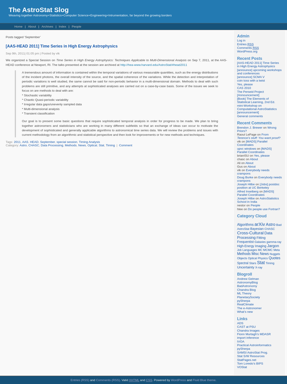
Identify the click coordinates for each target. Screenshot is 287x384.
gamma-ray (274, 242)
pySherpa (243, 300)
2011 (17, 142)
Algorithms (245, 225)
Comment (125, 145)
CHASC (33, 145)
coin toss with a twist (251, 80)
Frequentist (245, 242)
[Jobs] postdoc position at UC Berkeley (258, 186)
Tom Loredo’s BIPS (250, 363)
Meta (277, 250)
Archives (47, 26)
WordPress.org (247, 51)
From (258, 136)
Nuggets (275, 254)
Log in (241, 40)
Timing (110, 145)
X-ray (258, 267)
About (32, 26)
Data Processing (52, 145)
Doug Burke (245, 177)
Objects (242, 258)
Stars (252, 263)
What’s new (245, 311)
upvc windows (246, 148)
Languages (249, 250)
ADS (240, 323)
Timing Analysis (89, 142)
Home (18, 26)
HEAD (34, 142)
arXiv (259, 224)
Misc (255, 254)
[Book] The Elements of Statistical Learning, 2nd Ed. (256, 100)
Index (62, 26)
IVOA (240, 341)
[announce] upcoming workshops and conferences (259, 71)
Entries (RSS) (80, 380)
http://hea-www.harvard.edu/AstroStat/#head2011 (153, 65)
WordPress (178, 380)
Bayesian (257, 229)
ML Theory (244, 293)
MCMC (268, 250)
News (82, 145)
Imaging (260, 246)
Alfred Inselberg (247, 191)
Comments (248, 48)
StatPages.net (246, 360)
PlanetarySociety (248, 297)
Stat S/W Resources (250, 356)
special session (67, 142)
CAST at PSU (246, 326)
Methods (70, 145)
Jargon (273, 246)
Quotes (274, 258)
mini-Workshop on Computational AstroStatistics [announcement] (257, 109)
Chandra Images (248, 330)
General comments (250, 116)
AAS (25, 142)
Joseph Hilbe (246, 184)
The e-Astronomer (249, 308)
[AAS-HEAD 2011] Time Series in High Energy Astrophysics (62, 46)
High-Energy (245, 246)
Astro (23, 145)
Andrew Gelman (248, 278)
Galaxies (260, 242)
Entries (245, 44)
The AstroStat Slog (39, 9)
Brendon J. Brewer (249, 127)
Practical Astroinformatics (254, 345)
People (76, 26)
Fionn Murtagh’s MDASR (254, 334)
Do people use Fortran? (264, 209)
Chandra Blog (246, 289)
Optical (92, 145)
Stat (101, 145)
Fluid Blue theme (204, 380)
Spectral (242, 263)
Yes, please (245, 84)
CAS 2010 (244, 88)
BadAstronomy (247, 286)
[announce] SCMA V (250, 77)
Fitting (261, 237)
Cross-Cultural (250, 233)
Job (239, 250)
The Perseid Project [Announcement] (250, 93)
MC (260, 250)
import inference (248, 337)
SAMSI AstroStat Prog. (252, 352)
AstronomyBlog (247, 282)
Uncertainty (245, 267)
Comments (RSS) (108, 380)
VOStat (242, 367)
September (47, 142)
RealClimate (245, 304)
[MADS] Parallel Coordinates (252, 143)
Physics (263, 258)
